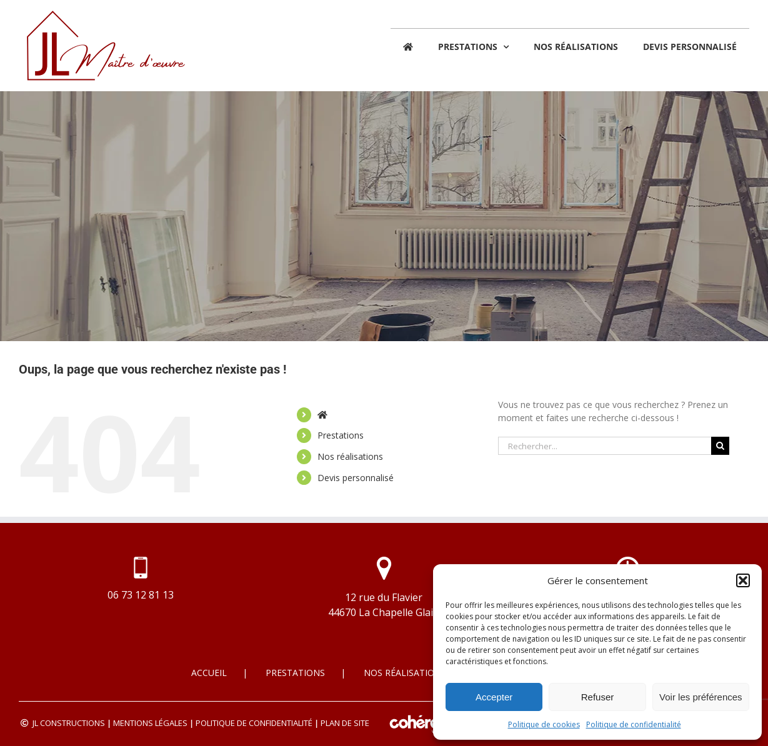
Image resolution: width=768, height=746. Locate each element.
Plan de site (345, 723)
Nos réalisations (350, 456)
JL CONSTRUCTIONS (68, 723)
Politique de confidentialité (633, 724)
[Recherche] (720, 446)
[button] (743, 580)
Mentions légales (150, 723)
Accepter (494, 697)
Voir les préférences (700, 697)
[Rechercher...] (604, 446)
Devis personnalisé (355, 478)
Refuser (597, 697)
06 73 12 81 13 (140, 595)
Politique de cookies (544, 724)
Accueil (209, 673)
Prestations (340, 435)
